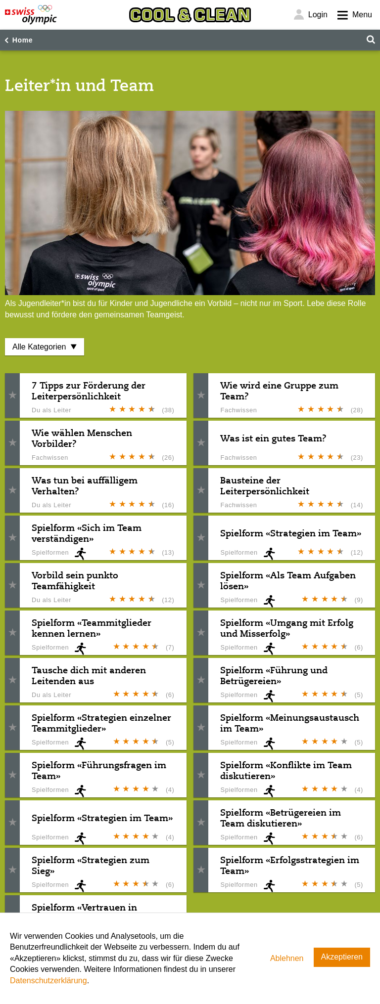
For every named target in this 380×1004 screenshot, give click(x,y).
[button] (12, 396)
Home (22, 40)
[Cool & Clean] (190, 15)
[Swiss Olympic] (31, 15)
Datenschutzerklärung (48, 980)
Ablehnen (287, 958)
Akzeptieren (342, 957)
